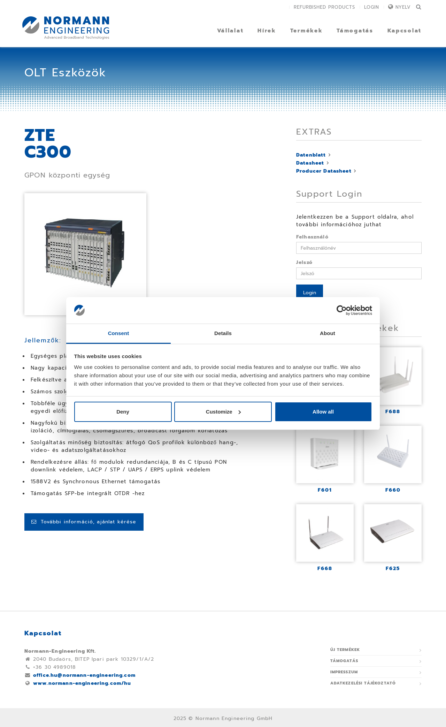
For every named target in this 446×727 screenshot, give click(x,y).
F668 (324, 568)
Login (371, 7)
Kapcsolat (404, 31)
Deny (122, 412)
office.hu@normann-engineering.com (84, 675)
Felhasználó (312, 237)
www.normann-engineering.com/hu (82, 683)
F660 (393, 490)
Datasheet (310, 163)
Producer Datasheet (324, 171)
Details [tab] (223, 333)
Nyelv (403, 7)
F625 (393, 568)
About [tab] (327, 333)
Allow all (323, 412)
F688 (392, 411)
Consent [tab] (118, 333)
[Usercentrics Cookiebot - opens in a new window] (341, 310)
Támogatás (355, 31)
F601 (325, 490)
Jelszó (304, 262)
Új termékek (345, 650)
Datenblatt (311, 155)
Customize (223, 412)
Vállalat (230, 31)
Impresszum (344, 672)
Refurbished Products (324, 7)
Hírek (266, 31)
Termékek (306, 31)
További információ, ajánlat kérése (84, 521)
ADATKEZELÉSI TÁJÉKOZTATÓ (363, 683)
